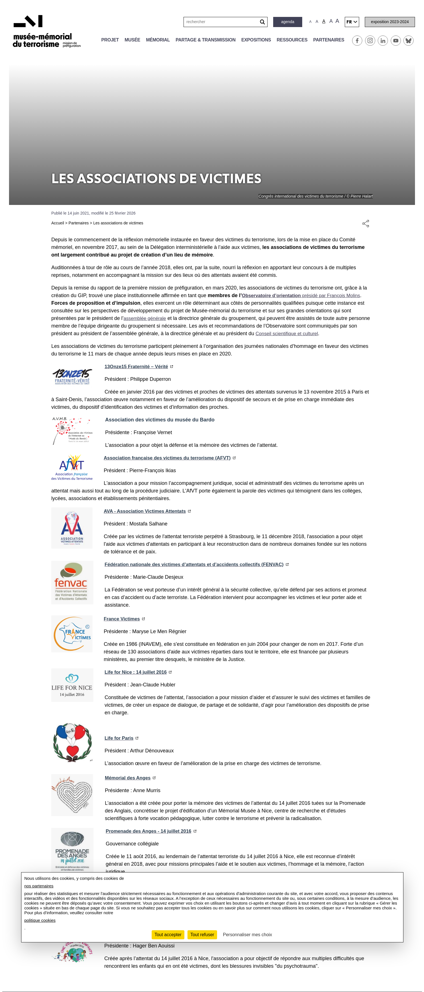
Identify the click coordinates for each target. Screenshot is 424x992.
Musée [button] (132, 39)
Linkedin (383, 41)
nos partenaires (38, 885)
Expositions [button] (256, 39)
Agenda (287, 21)
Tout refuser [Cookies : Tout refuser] (202, 934)
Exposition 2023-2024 (390, 21)
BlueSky (408, 41)
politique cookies (40, 920)
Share (366, 223)
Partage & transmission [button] (205, 39)
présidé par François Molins (305, 295)
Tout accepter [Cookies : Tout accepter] (168, 934)
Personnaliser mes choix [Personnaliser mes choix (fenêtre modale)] (247, 934)
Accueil (57, 223)
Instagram (370, 41)
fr (349, 22)
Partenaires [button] (328, 39)
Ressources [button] (292, 39)
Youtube (396, 41)
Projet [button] (110, 39)
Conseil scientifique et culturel (298, 333)
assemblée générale (146, 318)
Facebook (357, 41)
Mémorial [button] (158, 39)
